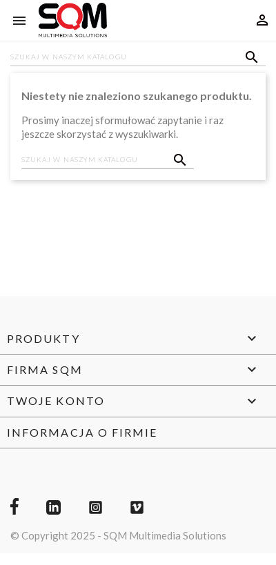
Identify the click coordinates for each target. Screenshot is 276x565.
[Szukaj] (138, 58)
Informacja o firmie (82, 432)
